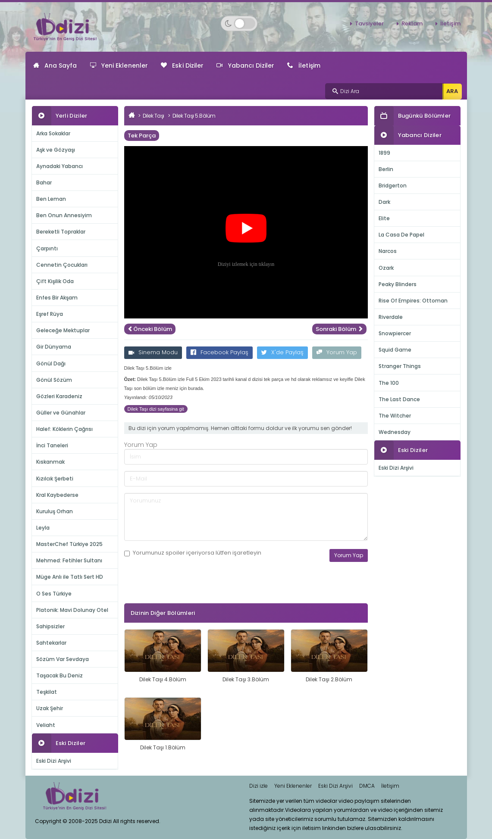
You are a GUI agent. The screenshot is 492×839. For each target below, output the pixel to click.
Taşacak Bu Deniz (59, 675)
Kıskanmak (50, 461)
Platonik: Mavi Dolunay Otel (72, 610)
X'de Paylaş (282, 352)
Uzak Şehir (49, 708)
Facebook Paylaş (219, 352)
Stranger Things (400, 366)
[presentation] (189, 595)
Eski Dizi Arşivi (53, 760)
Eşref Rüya (49, 314)
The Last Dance (399, 399)
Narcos (388, 251)
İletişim (450, 23)
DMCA (367, 785)
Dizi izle (258, 785)
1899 (384, 152)
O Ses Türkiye (54, 593)
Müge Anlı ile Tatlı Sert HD (69, 576)
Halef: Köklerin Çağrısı (64, 429)
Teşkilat (46, 692)
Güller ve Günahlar (60, 412)
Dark (384, 202)
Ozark (386, 267)
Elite (384, 218)
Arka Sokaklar (53, 133)
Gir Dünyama (53, 346)
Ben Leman (51, 199)
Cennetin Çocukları (62, 264)
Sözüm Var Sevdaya (62, 659)
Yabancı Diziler (245, 65)
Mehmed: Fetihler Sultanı (69, 560)
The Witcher (395, 415)
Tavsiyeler (369, 23)
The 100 (389, 383)
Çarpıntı (47, 248)
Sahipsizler (50, 626)
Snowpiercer (395, 333)
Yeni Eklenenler (119, 65)
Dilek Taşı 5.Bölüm (194, 115)
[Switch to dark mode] (239, 23)
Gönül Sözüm (54, 380)
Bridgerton (393, 185)
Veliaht (45, 725)
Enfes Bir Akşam (57, 297)
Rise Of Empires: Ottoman (413, 300)
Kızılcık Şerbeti (54, 478)
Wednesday (395, 432)
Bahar (44, 182)
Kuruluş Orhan (54, 511)
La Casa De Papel (401, 234)
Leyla (43, 527)
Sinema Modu (153, 352)
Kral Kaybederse (57, 495)
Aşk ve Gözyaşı (55, 149)
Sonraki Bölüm (339, 329)
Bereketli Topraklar (60, 231)
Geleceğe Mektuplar (63, 330)
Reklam (412, 23)
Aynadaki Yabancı (59, 166)
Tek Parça (142, 135)
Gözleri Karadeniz (59, 396)
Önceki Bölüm (150, 329)
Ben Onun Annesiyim (64, 215)
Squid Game (395, 349)
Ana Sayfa (55, 65)
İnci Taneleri (52, 445)
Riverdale (391, 317)
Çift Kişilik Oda (55, 281)
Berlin (386, 169)
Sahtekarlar (51, 642)
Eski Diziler (182, 65)
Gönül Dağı (51, 363)
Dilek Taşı (153, 115)
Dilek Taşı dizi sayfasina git (156, 409)
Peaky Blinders (398, 284)
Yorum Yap (337, 352)
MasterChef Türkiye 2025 (69, 544)
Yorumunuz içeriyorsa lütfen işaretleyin (192, 553)
